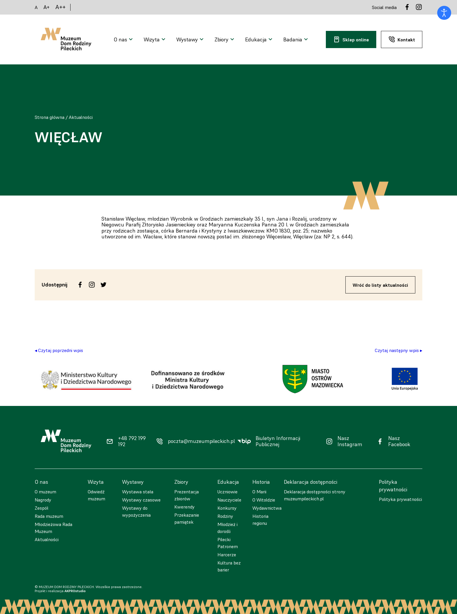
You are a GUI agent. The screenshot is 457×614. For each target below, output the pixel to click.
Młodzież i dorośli (227, 527)
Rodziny (225, 516)
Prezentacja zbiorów (186, 495)
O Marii (259, 492)
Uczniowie (227, 492)
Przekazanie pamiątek (186, 518)
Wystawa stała (137, 492)
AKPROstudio (75, 591)
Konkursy (227, 508)
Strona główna (49, 117)
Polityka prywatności (400, 499)
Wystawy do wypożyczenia (136, 511)
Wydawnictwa (267, 508)
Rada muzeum (49, 516)
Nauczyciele (229, 500)
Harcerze (226, 554)
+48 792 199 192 (132, 441)
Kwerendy (184, 507)
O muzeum (45, 492)
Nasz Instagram (350, 441)
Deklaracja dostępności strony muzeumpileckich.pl (314, 495)
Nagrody (43, 500)
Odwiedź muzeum (96, 495)
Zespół (41, 508)
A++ (60, 7)
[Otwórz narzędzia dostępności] (444, 13)
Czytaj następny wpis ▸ (398, 350)
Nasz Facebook (399, 441)
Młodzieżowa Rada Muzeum (53, 527)
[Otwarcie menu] (124, 39)
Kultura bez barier (229, 566)
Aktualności (81, 117)
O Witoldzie (263, 500)
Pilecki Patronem (227, 542)
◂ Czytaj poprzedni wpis (59, 350)
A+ (46, 7)
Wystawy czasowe (141, 500)
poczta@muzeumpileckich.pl (201, 441)
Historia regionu (260, 519)
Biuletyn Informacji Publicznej (278, 441)
